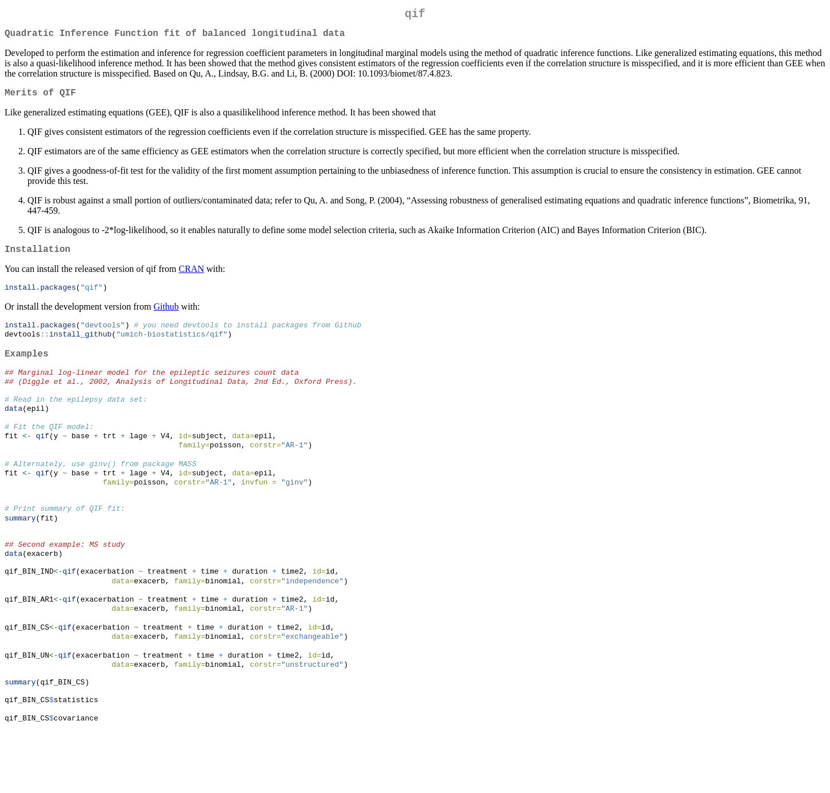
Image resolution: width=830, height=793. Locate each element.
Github (165, 317)
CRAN (191, 278)
